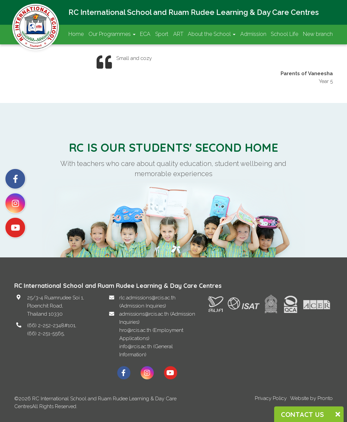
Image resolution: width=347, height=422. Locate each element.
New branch (318, 34)
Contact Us (82, 54)
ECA (145, 34)
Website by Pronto (311, 398)
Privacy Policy (271, 398)
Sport (161, 34)
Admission (253, 34)
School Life (284, 34)
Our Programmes (112, 34)
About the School (212, 34)
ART (178, 34)
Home (76, 34)
